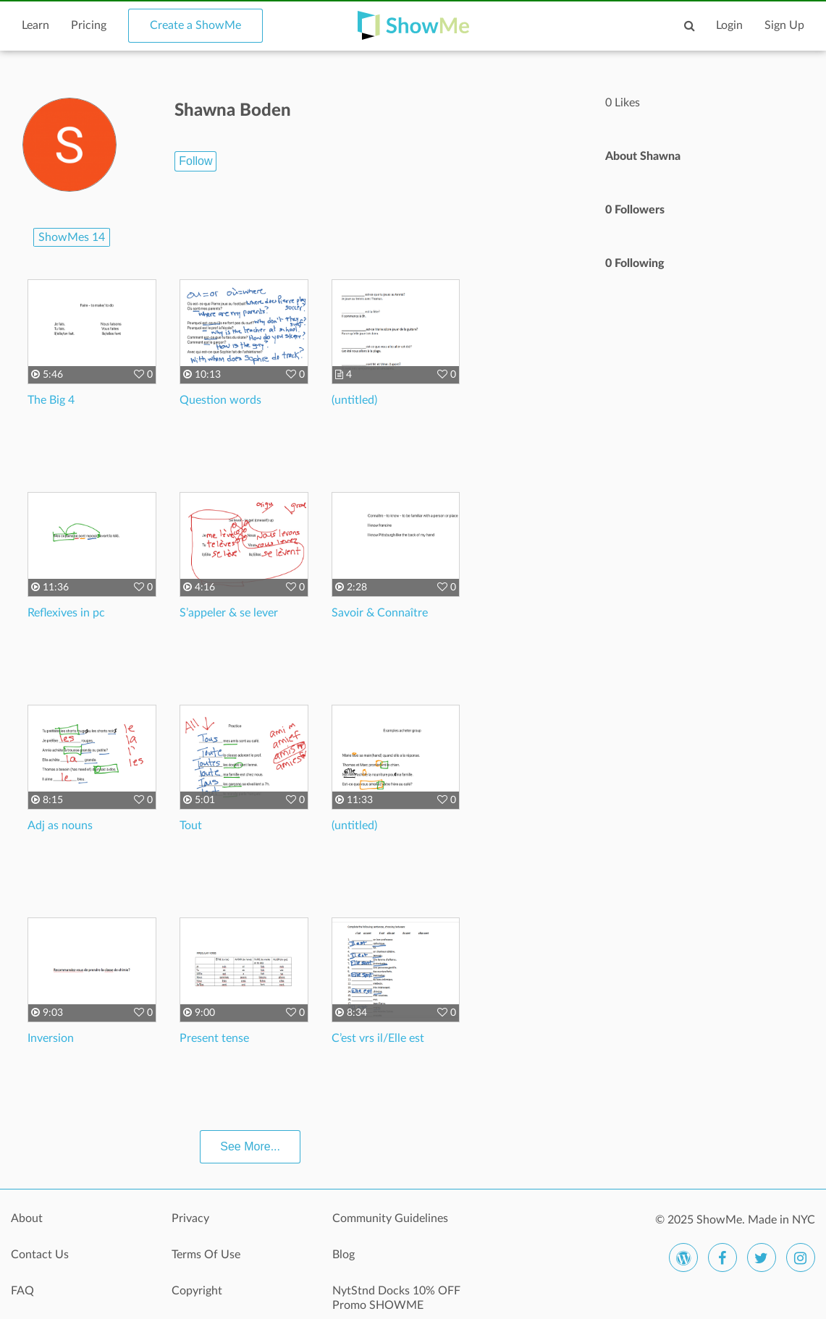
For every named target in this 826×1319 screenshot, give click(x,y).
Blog (343, 1254)
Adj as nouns (60, 825)
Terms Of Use (206, 1254)
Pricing (88, 25)
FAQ (22, 1291)
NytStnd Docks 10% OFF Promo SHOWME (396, 1298)
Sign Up (784, 25)
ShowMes (71, 237)
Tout (191, 825)
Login (729, 25)
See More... (250, 1146)
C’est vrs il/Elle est (378, 1038)
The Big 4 (51, 400)
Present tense (214, 1038)
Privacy (190, 1218)
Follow (195, 161)
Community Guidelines (390, 1218)
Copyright (197, 1291)
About (27, 1218)
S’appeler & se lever (229, 613)
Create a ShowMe (195, 25)
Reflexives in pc (66, 613)
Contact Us (40, 1254)
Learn (35, 25)
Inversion (51, 1038)
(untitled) (354, 400)
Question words (220, 400)
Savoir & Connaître (380, 613)
